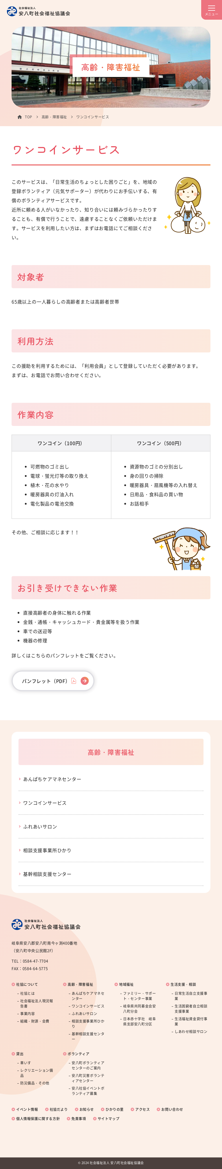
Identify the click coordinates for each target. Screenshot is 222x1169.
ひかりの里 (115, 1109)
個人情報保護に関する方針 (38, 1118)
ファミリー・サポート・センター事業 (139, 996)
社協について (27, 984)
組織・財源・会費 (34, 1021)
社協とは (27, 993)
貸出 (19, 1053)
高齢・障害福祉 (54, 117)
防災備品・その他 (34, 1083)
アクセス (142, 1109)
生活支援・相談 (183, 984)
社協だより (59, 1109)
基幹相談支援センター (47, 873)
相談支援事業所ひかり (47, 850)
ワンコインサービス (45, 802)
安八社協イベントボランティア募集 (88, 1091)
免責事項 (78, 1118)
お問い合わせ (172, 1109)
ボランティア (79, 1053)
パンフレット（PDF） (46, 680)
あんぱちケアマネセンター (52, 778)
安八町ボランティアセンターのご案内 (88, 1065)
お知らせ (86, 1109)
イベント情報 (27, 1109)
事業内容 (27, 1013)
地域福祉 (126, 984)
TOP (28, 117)
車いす (25, 1062)
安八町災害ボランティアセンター (88, 1078)
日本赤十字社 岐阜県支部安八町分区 (139, 1021)
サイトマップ (109, 1118)
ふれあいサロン (40, 826)
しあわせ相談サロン (191, 1031)
